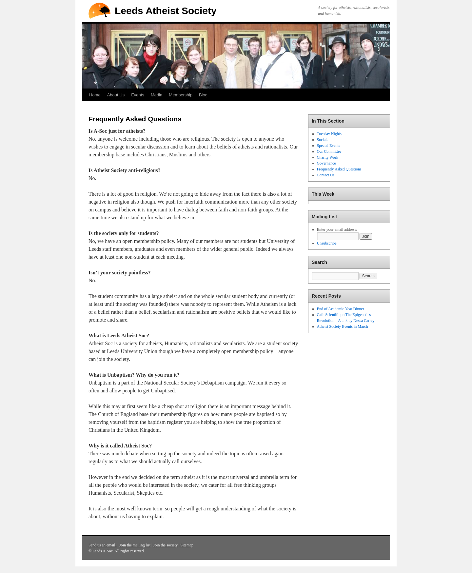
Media (156, 94)
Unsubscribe (327, 243)
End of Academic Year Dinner (340, 308)
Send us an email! (102, 545)
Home (95, 94)
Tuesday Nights (329, 133)
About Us (116, 94)
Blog (203, 94)
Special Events (328, 145)
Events (137, 94)
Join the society (165, 545)
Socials (322, 139)
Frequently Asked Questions (339, 169)
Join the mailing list (134, 545)
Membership (180, 94)
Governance (326, 163)
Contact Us (326, 175)
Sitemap (187, 545)
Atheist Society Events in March (342, 326)
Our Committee (329, 151)
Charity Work (327, 157)
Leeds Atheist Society (166, 10)
